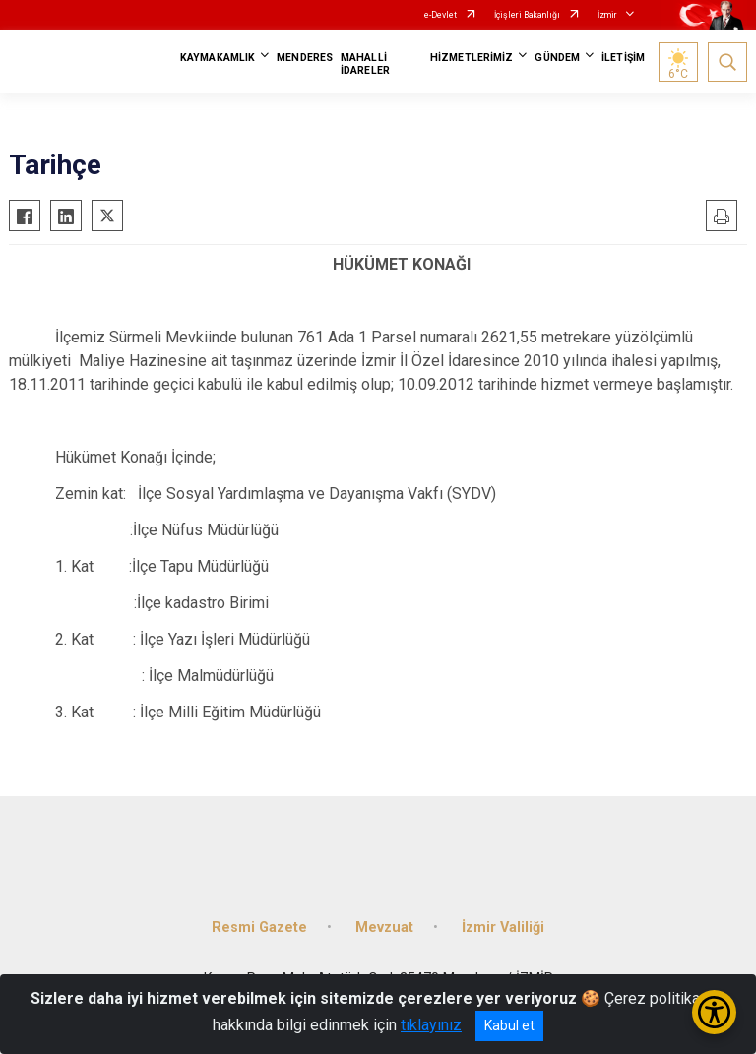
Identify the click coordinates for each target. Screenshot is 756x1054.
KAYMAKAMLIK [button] (217, 57)
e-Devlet (440, 15)
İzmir (607, 15)
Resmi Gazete (259, 927)
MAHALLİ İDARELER (365, 64)
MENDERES (305, 57)
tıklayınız (431, 1025)
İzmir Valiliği (503, 927)
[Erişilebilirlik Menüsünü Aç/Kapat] (714, 1012)
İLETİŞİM (623, 57)
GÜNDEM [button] (557, 57)
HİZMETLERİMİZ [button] (471, 57)
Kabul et (509, 1025)
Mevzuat (384, 927)
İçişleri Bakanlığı (527, 15)
